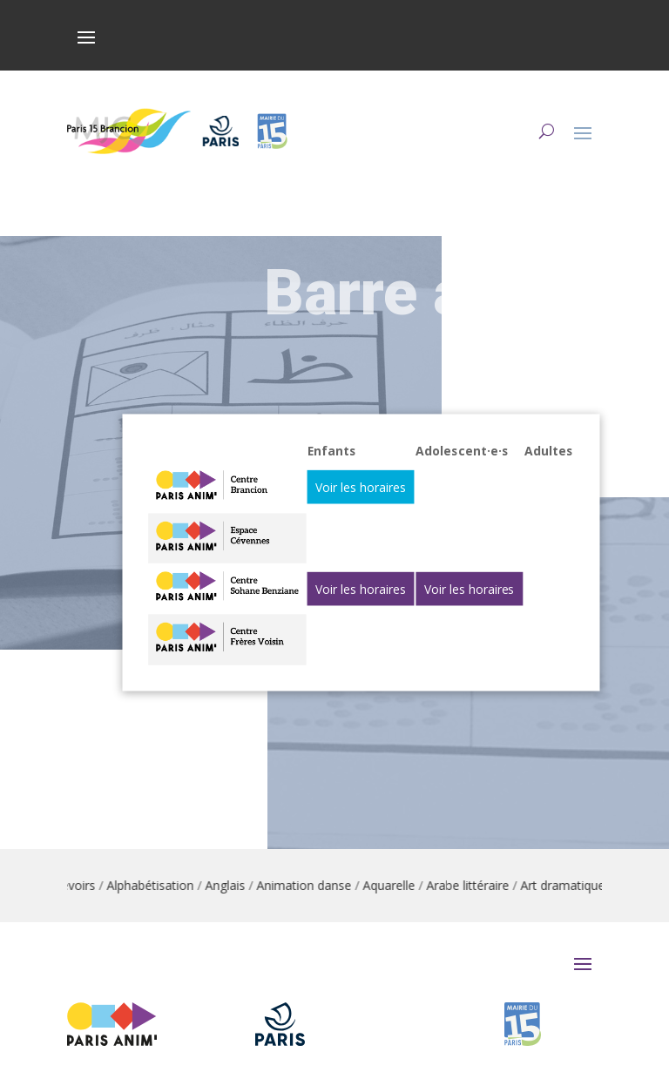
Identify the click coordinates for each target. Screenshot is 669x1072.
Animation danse (311, 885)
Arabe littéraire (475, 885)
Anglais (233, 885)
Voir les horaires (361, 487)
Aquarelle (396, 885)
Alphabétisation (157, 885)
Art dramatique (570, 885)
